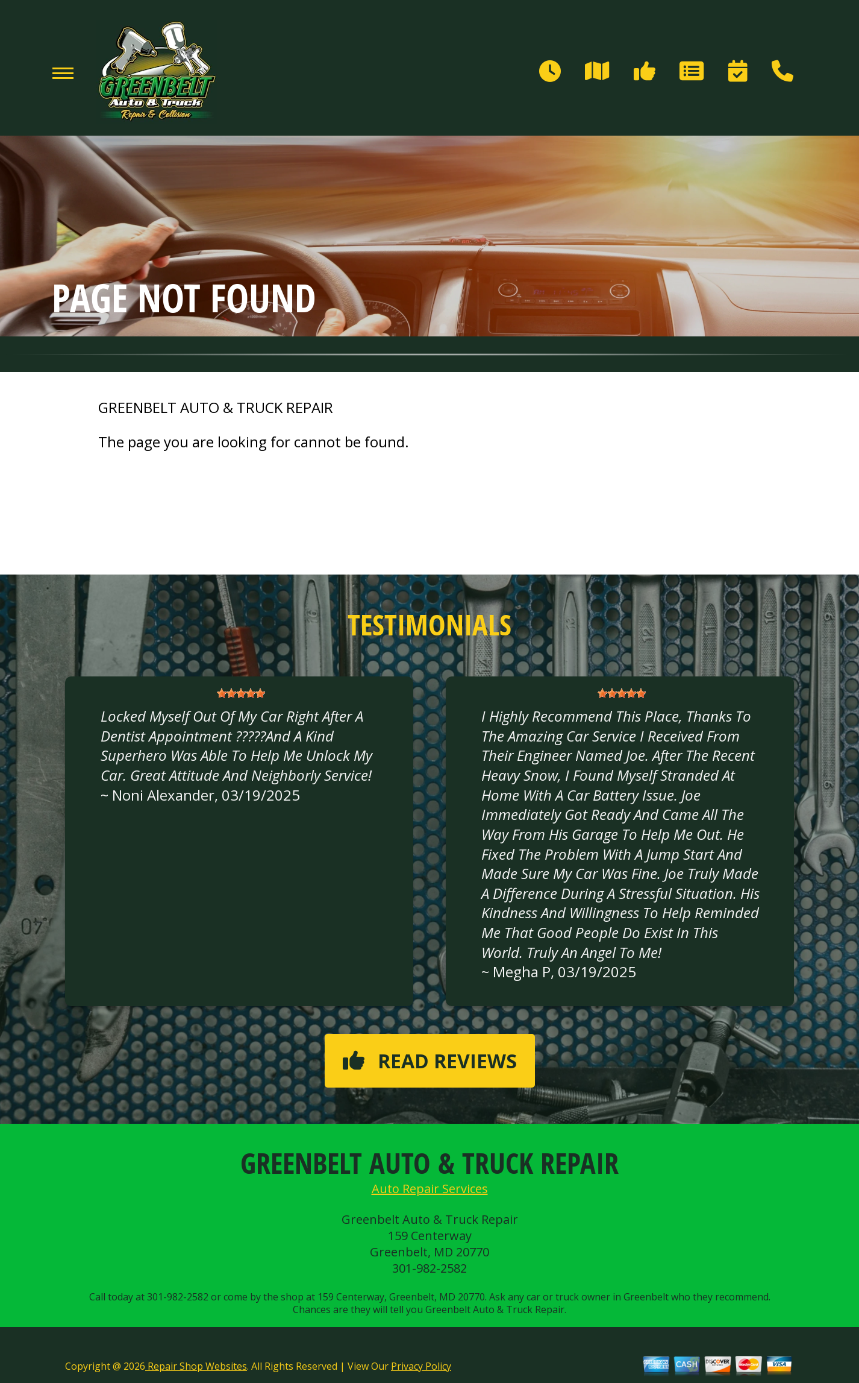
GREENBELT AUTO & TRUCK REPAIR (215, 407)
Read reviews (430, 1061)
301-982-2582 (429, 1268)
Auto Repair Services (430, 1188)
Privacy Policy (421, 1366)
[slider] (241, 693)
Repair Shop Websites (196, 1366)
